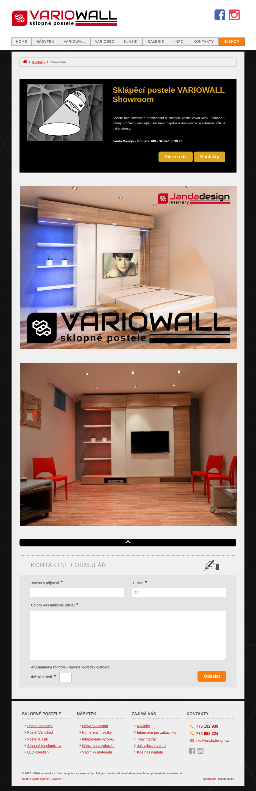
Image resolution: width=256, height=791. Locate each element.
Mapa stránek (40, 778)
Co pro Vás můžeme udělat (54, 604)
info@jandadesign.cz (212, 740)
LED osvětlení (38, 752)
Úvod (25, 778)
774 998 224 (207, 733)
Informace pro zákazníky (156, 732)
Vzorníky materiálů (97, 752)
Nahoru (57, 778)
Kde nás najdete (150, 752)
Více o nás (175, 156)
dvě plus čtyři (43, 676)
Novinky (143, 726)
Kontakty (38, 62)
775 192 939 (207, 726)
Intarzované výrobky (98, 739)
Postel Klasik (37, 739)
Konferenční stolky (97, 732)
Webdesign (209, 778)
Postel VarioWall (40, 726)
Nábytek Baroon (95, 726)
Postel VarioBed (40, 732)
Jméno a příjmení (46, 582)
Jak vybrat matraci (151, 746)
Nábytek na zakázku (98, 746)
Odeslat (212, 676)
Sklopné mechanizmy (44, 746)
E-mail (140, 582)
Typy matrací (147, 739)
